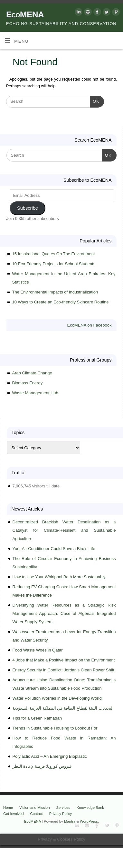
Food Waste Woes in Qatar (38, 650)
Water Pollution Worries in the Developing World (57, 698)
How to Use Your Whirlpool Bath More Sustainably (59, 576)
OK (94, 101)
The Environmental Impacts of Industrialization (55, 292)
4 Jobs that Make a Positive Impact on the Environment (64, 660)
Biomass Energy (27, 382)
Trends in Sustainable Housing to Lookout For (55, 728)
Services (63, 807)
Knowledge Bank (90, 807)
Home (8, 807)
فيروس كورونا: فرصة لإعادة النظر (42, 766)
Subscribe (27, 208)
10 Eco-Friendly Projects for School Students (54, 263)
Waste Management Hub (35, 392)
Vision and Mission (34, 807)
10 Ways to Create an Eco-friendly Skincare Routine (60, 302)
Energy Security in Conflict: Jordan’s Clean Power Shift (63, 670)
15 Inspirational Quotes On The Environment (53, 253)
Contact (36, 814)
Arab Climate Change (32, 373)
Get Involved (13, 814)
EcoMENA (25, 14)
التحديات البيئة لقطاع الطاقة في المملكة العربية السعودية (63, 708)
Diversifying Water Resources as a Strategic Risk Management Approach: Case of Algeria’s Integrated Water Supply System (64, 613)
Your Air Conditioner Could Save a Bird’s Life (54, 548)
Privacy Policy (60, 814)
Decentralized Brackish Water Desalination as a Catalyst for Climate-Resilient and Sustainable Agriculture (64, 530)
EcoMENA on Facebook (89, 325)
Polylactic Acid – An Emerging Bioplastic (50, 756)
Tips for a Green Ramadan (37, 718)
